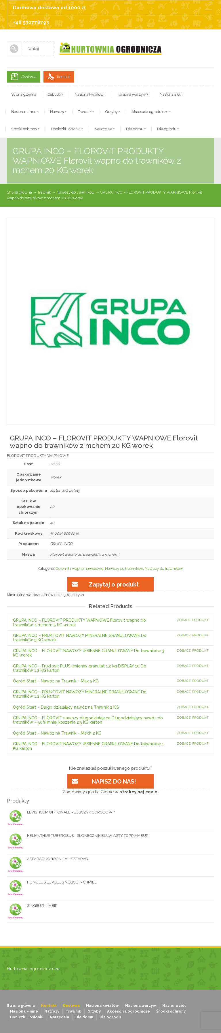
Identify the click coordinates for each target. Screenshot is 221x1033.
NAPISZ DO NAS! (114, 781)
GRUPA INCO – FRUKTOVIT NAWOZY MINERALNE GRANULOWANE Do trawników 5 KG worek (79, 637)
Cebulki (55, 94)
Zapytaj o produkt (114, 584)
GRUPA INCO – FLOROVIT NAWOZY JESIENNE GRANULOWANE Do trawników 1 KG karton (88, 745)
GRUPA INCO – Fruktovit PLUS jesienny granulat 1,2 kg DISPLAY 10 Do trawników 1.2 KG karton (79, 668)
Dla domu (136, 129)
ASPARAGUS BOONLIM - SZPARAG (47, 859)
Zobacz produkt (193, 620)
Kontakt (63, 77)
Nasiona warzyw (132, 94)
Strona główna (23, 94)
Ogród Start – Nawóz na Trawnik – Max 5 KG (56, 681)
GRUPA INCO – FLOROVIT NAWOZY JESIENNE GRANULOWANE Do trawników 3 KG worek (88, 652)
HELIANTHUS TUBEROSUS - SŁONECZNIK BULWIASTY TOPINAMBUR (77, 836)
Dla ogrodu (168, 129)
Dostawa (28, 77)
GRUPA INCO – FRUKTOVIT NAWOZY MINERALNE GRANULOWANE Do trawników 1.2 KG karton (79, 694)
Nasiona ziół (171, 94)
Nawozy (58, 111)
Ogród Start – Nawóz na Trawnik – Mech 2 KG (57, 733)
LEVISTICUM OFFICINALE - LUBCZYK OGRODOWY (61, 812)
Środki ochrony (25, 129)
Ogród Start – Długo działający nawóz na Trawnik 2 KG (66, 707)
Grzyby (112, 111)
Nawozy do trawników (75, 192)
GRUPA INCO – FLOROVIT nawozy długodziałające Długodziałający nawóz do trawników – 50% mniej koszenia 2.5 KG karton (88, 720)
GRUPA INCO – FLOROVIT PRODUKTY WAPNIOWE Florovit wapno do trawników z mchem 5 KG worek (79, 622)
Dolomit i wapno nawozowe (79, 568)
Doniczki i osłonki (67, 129)
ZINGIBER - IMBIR (32, 906)
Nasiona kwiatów (90, 94)
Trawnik (86, 111)
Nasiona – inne (25, 111)
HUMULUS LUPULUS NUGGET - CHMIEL (51, 882)
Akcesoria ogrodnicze (151, 111)
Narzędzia (104, 129)
